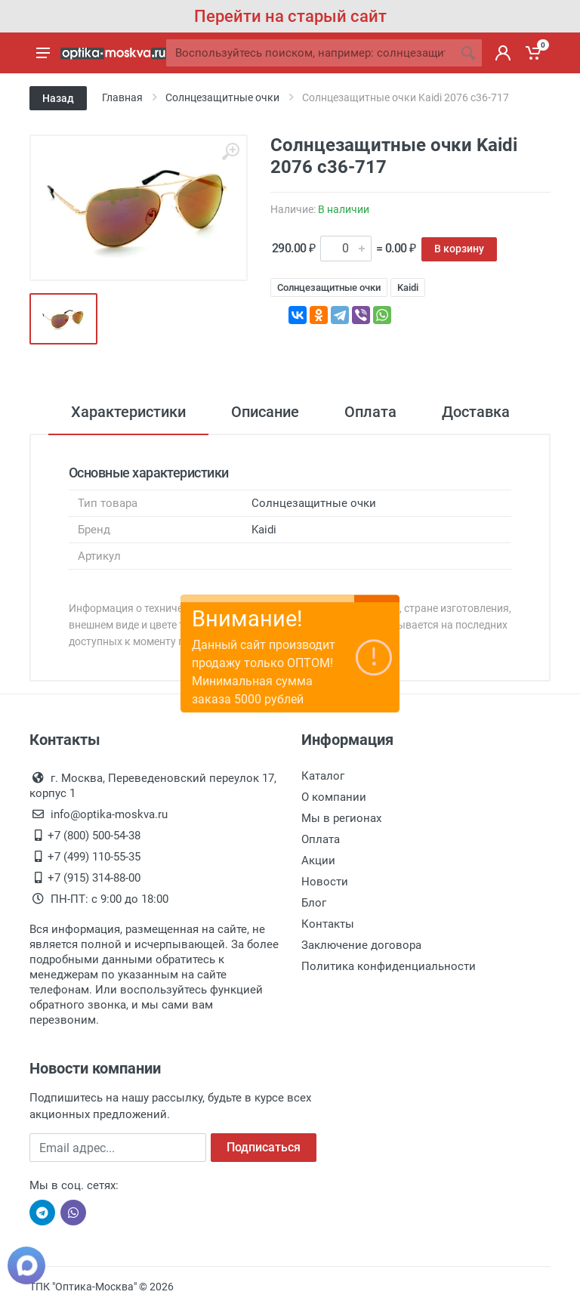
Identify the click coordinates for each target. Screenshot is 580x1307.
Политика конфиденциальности (388, 966)
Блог (313, 903)
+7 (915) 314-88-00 (94, 878)
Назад (58, 98)
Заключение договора (361, 945)
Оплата (370, 412)
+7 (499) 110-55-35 (94, 857)
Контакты (327, 924)
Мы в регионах (341, 818)
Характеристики (128, 412)
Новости (324, 881)
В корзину (459, 249)
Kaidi (407, 287)
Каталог (322, 776)
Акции (318, 860)
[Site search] (310, 52)
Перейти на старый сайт (290, 16)
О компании (333, 797)
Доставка (476, 412)
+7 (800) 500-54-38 (94, 835)
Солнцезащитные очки (329, 287)
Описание (265, 412)
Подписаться (264, 1147)
